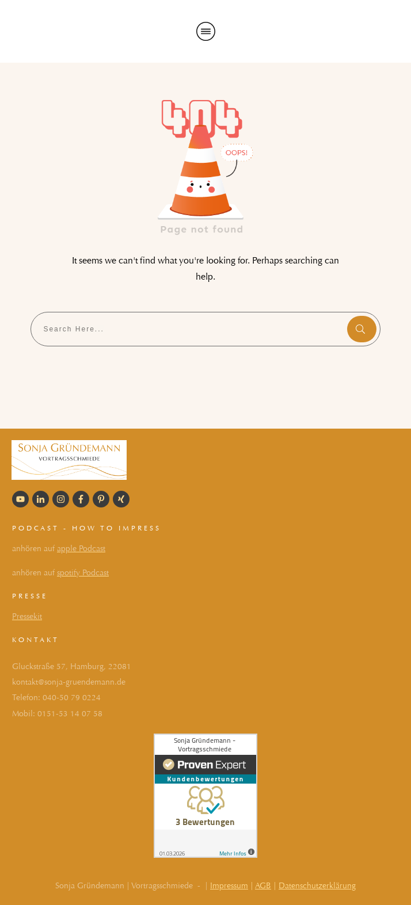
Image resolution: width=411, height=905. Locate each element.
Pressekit (27, 616)
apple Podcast (81, 548)
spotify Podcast (83, 572)
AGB (263, 885)
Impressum (229, 885)
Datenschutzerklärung (317, 885)
